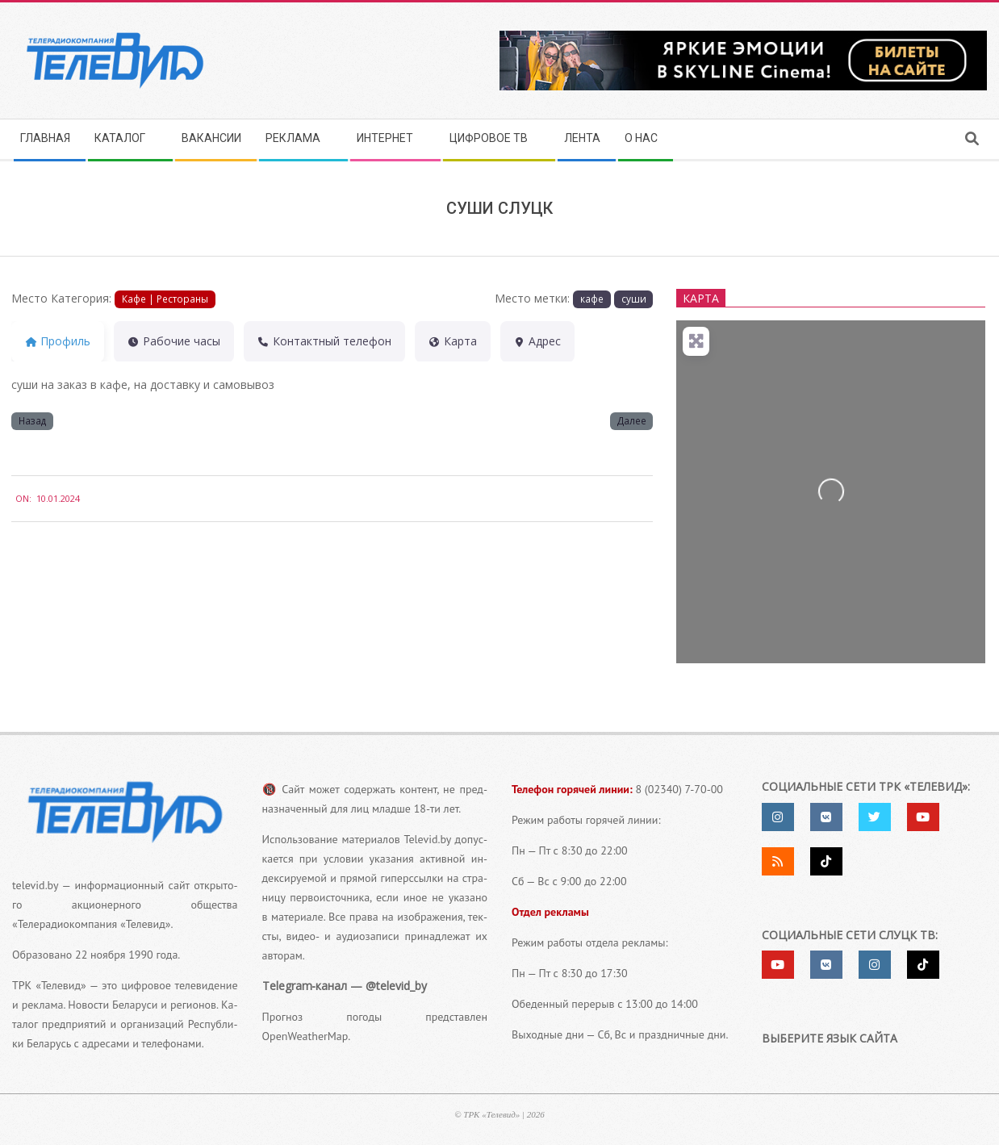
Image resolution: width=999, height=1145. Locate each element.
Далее (631, 420)
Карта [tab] (452, 341)
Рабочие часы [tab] (173, 341)
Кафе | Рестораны (165, 298)
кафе (592, 298)
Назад (32, 420)
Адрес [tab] (538, 341)
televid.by (35, 885)
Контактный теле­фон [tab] (324, 341)
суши (633, 298)
